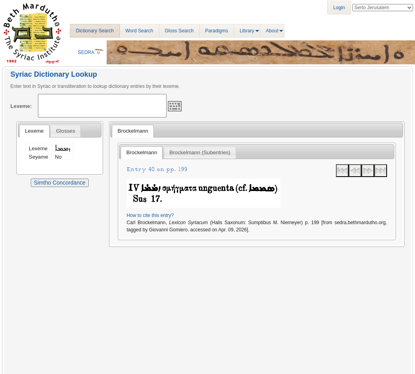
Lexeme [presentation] (34, 131)
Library (247, 31)
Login (339, 7)
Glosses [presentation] (65, 131)
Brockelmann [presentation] (132, 131)
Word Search (139, 31)
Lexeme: (21, 106)
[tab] (34, 131)
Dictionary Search (95, 31)
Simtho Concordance (59, 182)
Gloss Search (179, 31)
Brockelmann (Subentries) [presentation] (199, 152)
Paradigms (216, 31)
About (272, 31)
